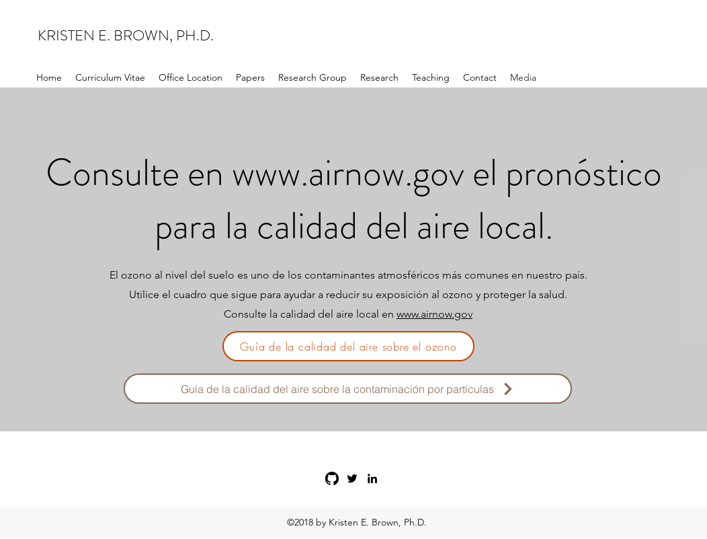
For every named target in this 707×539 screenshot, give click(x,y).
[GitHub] (332, 478)
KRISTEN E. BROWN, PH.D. (126, 35)
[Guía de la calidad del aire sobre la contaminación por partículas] (348, 388)
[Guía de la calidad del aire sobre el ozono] (348, 346)
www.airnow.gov (348, 172)
